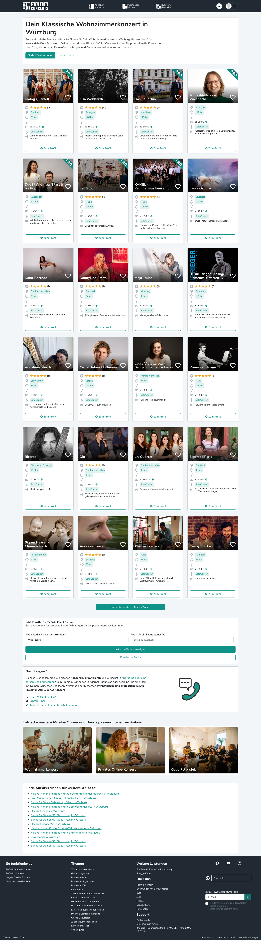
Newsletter (142, 909)
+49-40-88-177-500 (42, 697)
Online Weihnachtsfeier (83, 897)
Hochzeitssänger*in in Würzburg (50, 824)
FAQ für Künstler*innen (18, 869)
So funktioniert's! (69, 55)
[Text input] (225, 897)
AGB (232, 937)
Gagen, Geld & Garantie (18, 877)
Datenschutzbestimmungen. (223, 908)
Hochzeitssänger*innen (83, 881)
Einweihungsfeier (80, 925)
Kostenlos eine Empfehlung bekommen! (53, 705)
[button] (231, 6)
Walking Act (77, 929)
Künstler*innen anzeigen (130, 649)
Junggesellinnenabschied (84, 921)
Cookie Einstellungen (248, 937)
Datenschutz (222, 937)
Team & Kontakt (144, 884)
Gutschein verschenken (18, 881)
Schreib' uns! (37, 701)
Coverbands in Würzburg (45, 837)
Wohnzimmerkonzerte (82, 869)
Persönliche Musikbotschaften (86, 905)
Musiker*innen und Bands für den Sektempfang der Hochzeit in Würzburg (75, 794)
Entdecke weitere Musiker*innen (130, 607)
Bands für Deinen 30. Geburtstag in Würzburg (58, 841)
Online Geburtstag (80, 917)
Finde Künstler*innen (40, 55)
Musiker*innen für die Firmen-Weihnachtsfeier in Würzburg (66, 828)
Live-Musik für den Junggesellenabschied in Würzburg (63, 798)
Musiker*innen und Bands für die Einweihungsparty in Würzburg (69, 807)
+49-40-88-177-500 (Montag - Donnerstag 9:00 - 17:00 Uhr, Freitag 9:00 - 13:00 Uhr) (164, 928)
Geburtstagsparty (80, 873)
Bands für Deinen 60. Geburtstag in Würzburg (58, 820)
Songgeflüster (143, 873)
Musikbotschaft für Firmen (85, 901)
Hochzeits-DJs (78, 885)
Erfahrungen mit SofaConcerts (152, 888)
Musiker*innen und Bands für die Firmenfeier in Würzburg (65, 833)
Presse (139, 901)
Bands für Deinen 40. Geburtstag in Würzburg (58, 846)
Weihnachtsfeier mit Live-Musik (87, 893)
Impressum (207, 937)
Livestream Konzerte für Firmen (87, 909)
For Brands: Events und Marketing (154, 869)
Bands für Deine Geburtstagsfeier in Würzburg (59, 802)
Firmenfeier (77, 889)
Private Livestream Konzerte (85, 913)
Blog (138, 892)
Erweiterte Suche (130, 657)
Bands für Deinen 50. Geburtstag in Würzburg (58, 815)
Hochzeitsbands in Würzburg (48, 811)
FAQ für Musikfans (16, 873)
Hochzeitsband (79, 877)
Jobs (138, 897)
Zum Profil (50, 148)
